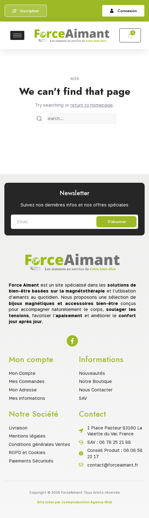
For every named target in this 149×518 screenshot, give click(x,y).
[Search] (39, 119)
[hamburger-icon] (17, 35)
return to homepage (91, 105)
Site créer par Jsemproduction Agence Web (74, 502)
